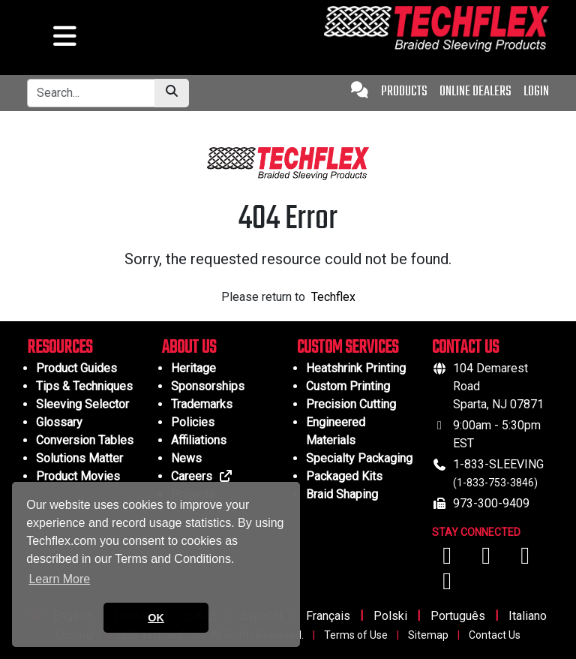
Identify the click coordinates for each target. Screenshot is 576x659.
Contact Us (494, 635)
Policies (192, 422)
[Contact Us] (359, 92)
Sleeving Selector (82, 404)
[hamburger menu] (63, 40)
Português (457, 616)
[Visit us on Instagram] (525, 559)
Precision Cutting (351, 404)
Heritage (193, 368)
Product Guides (76, 368)
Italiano (527, 616)
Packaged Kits (344, 476)
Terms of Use (356, 635)
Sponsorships (207, 386)
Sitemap (428, 635)
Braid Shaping (342, 494)
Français (328, 616)
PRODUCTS (404, 92)
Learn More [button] (59, 579)
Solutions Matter (79, 458)
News (186, 458)
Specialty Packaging (359, 458)
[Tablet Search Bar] (91, 93)
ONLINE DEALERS (476, 92)
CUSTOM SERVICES (347, 348)
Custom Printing (348, 386)
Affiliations (198, 440)
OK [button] (156, 618)
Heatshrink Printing (356, 368)
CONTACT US (465, 348)
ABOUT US (189, 348)
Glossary (59, 422)
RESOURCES (59, 348)
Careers (202, 476)
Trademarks (201, 404)
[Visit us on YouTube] (487, 559)
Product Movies (78, 476)
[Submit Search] (171, 93)
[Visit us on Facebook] (448, 559)
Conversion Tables (85, 440)
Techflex (333, 297)
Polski (390, 616)
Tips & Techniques (84, 386)
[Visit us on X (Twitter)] (447, 585)
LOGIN (536, 92)
